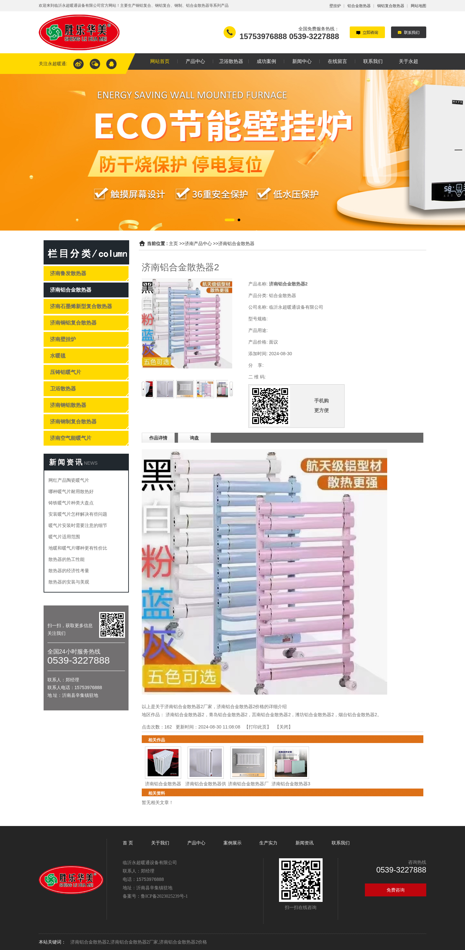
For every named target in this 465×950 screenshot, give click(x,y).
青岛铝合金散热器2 (228, 714)
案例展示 (232, 842)
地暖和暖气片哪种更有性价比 (77, 548)
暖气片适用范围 (64, 536)
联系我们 (341, 842)
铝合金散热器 (359, 6)
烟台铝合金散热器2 (357, 714)
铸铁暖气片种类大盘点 (71, 502)
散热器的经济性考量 (68, 570)
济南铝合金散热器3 (291, 783)
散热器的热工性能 (66, 559)
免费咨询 (396, 890)
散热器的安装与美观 (68, 581)
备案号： (155, 896)
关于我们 (160, 842)
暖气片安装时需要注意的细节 (77, 525)
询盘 (194, 437)
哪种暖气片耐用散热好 (71, 491)
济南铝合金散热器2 (185, 714)
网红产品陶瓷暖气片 (68, 480)
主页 (173, 243)
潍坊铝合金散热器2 (314, 714)
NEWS (91, 463)
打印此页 (258, 726)
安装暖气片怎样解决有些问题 (77, 514)
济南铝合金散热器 (236, 243)
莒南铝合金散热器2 (271, 714)
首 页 (128, 842)
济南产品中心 (198, 243)
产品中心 (196, 842)
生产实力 (268, 842)
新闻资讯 (304, 842)
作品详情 (158, 437)
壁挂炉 (335, 6)
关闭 (283, 726)
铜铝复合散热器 (390, 6)
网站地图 (418, 6)
